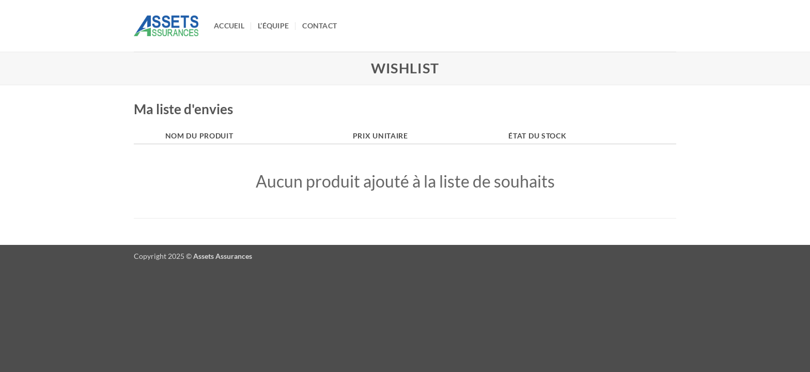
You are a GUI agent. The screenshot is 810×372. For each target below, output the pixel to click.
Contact (319, 25)
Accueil (229, 25)
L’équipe (273, 25)
